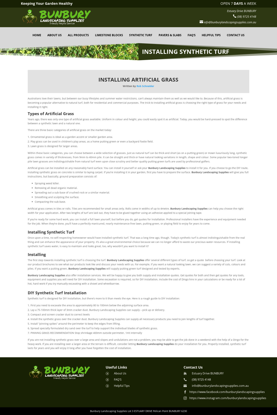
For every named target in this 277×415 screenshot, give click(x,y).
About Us (54, 35)
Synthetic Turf (140, 35)
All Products (78, 35)
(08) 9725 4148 (201, 379)
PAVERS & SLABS (170, 35)
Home (37, 35)
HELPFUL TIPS (211, 35)
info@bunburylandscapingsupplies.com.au (220, 386)
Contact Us (235, 35)
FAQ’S (192, 35)
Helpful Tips (122, 386)
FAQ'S (118, 379)
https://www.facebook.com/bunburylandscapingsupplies (227, 392)
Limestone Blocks (109, 35)
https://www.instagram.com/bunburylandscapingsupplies (227, 398)
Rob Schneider (145, 86)
